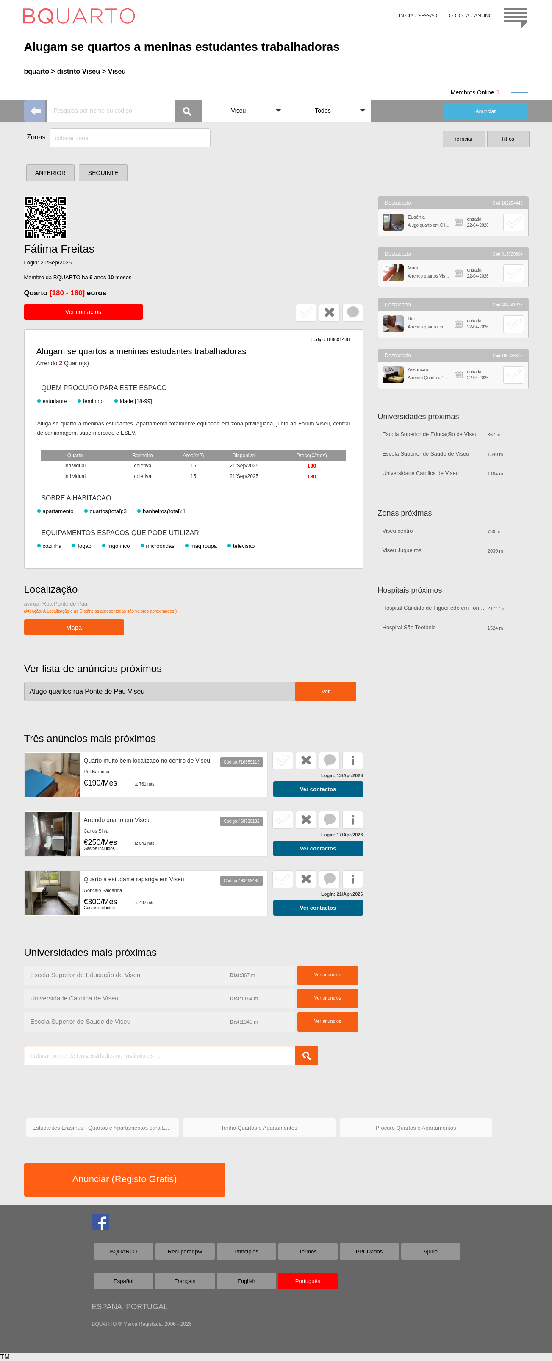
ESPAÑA (107, 1307)
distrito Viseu (78, 71)
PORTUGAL (147, 1307)
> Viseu (114, 71)
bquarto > (39, 71)
